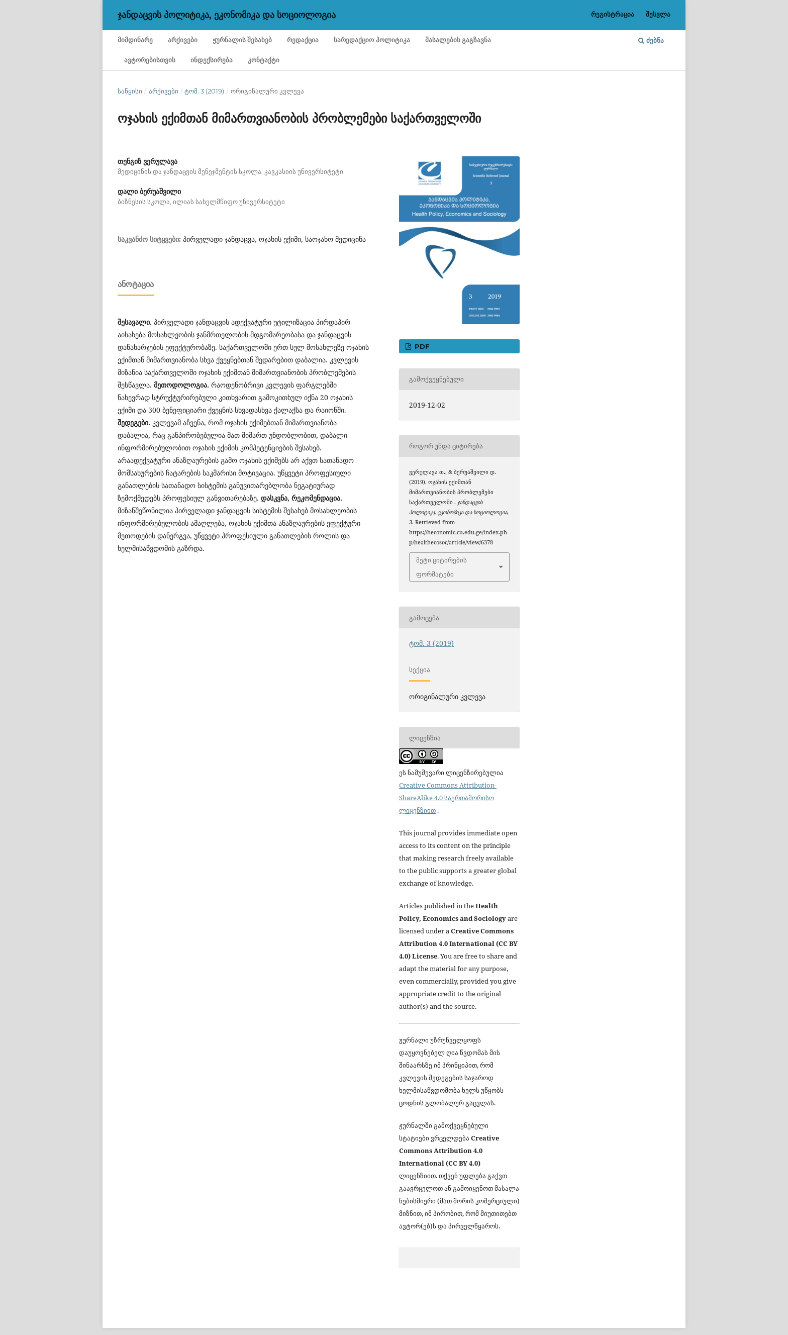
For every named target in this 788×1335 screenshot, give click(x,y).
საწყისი (130, 91)
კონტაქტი (263, 60)
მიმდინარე (135, 40)
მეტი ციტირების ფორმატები (441, 567)
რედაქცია (303, 40)
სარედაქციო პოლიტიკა (372, 40)
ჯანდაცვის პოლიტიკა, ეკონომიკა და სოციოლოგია (227, 15)
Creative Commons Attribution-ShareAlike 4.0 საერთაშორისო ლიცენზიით (448, 798)
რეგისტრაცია (612, 14)
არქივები (183, 40)
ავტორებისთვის (149, 60)
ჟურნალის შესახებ (242, 40)
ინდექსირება (211, 60)
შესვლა (658, 14)
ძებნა (651, 40)
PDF (421, 346)
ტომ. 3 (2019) (204, 91)
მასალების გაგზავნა (458, 40)
